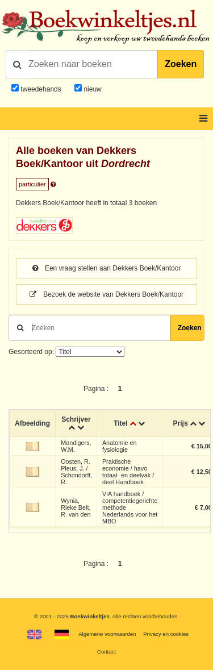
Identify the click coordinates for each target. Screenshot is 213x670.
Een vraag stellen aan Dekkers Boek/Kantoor (106, 268)
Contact (106, 651)
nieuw (92, 89)
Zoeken (181, 64)
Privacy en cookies (166, 634)
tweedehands (40, 89)
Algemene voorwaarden (107, 634)
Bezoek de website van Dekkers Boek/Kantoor (106, 294)
